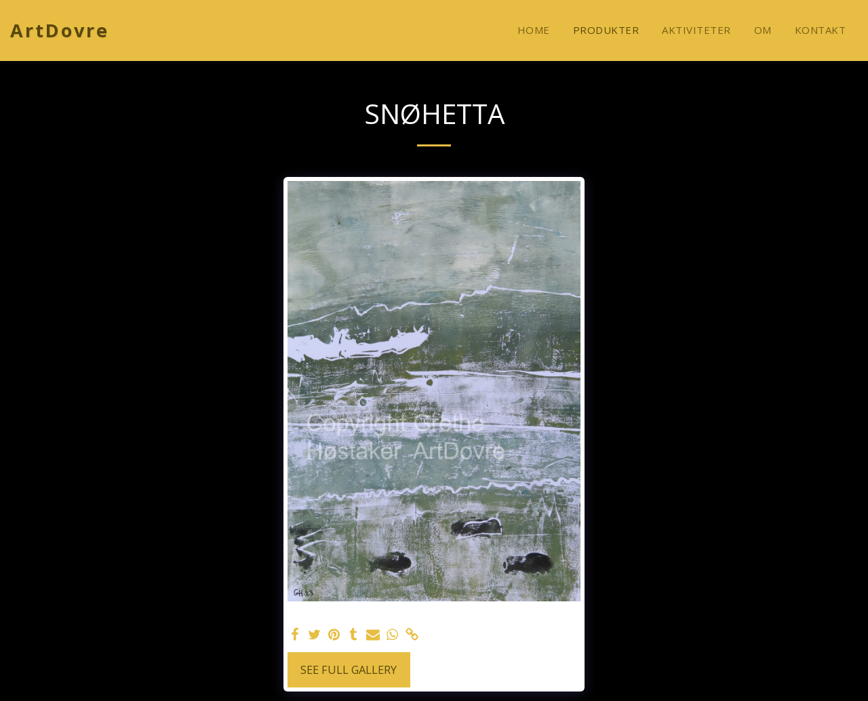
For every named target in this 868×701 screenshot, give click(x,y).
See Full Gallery (348, 669)
